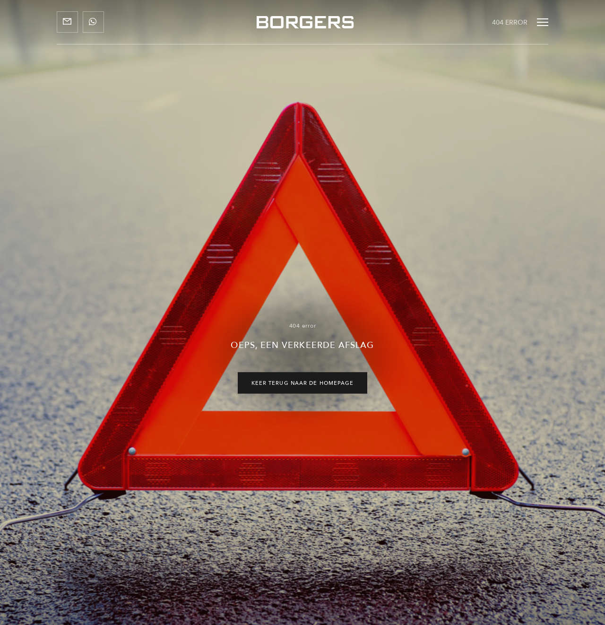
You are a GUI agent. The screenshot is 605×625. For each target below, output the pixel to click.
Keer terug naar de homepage (302, 383)
